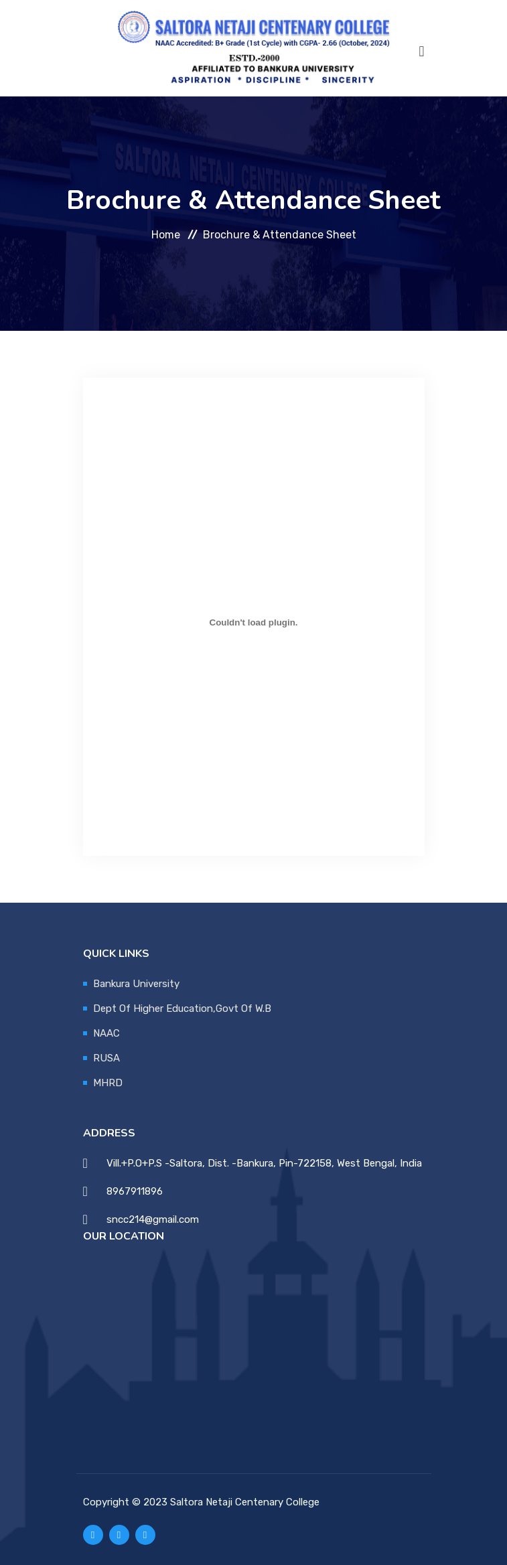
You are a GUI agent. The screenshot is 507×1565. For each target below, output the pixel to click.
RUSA (106, 1058)
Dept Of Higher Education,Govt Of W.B (182, 1008)
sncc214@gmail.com (152, 1219)
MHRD (108, 1083)
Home (165, 234)
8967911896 (134, 1191)
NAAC (106, 1033)
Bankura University (136, 984)
